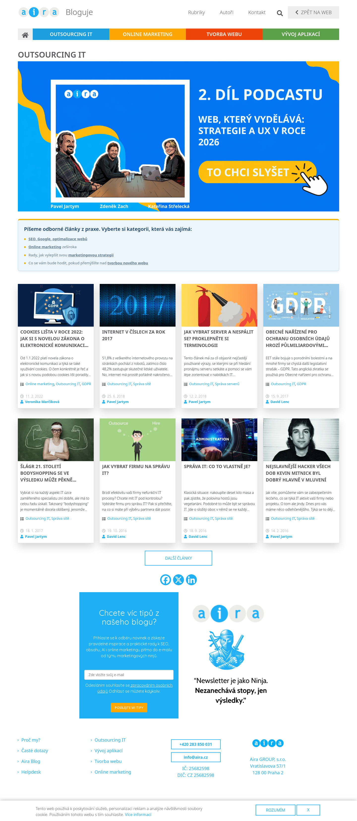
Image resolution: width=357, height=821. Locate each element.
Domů (25, 34)
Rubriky (196, 12)
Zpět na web (316, 12)
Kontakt (257, 12)
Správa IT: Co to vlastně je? (217, 466)
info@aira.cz (196, 757)
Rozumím (275, 810)
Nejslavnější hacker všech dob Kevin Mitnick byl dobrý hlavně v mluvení (298, 473)
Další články (178, 558)
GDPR (86, 383)
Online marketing (147, 34)
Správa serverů (227, 383)
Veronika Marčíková (42, 401)
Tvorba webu (224, 34)
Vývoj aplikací (301, 34)
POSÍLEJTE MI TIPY (129, 707)
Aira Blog (30, 761)
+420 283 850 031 (195, 744)
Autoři (226, 12)
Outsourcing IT (71, 34)
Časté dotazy (34, 750)
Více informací (138, 814)
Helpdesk (31, 772)
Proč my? (30, 740)
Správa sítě (142, 383)
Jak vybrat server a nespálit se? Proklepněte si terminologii (218, 338)
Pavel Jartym (118, 401)
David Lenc (279, 401)
